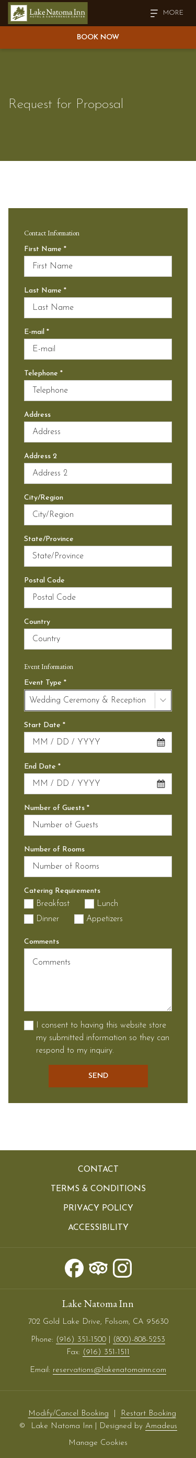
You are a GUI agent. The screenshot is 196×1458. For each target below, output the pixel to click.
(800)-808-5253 (139, 1340)
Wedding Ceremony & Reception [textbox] (87, 700)
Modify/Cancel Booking (68, 1414)
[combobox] (98, 700)
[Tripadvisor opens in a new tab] (98, 1267)
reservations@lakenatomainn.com (109, 1370)
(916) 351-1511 (106, 1352)
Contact (98, 1169)
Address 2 (40, 456)
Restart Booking (148, 1414)
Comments (41, 942)
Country (37, 622)
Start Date (44, 725)
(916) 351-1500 (81, 1340)
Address (37, 415)
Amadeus (161, 1426)
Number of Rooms (54, 850)
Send (98, 1076)
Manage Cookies (98, 1443)
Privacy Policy (98, 1208)
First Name (45, 249)
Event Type (45, 683)
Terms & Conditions (98, 1189)
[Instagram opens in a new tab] (122, 1267)
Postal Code (44, 581)
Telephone (43, 373)
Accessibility (98, 1228)
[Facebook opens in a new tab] (74, 1267)
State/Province (49, 539)
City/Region (43, 498)
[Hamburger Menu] (163, 13)
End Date (42, 767)
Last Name (45, 291)
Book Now (98, 37)
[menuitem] (98, 1169)
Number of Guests (56, 808)
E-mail (36, 332)
